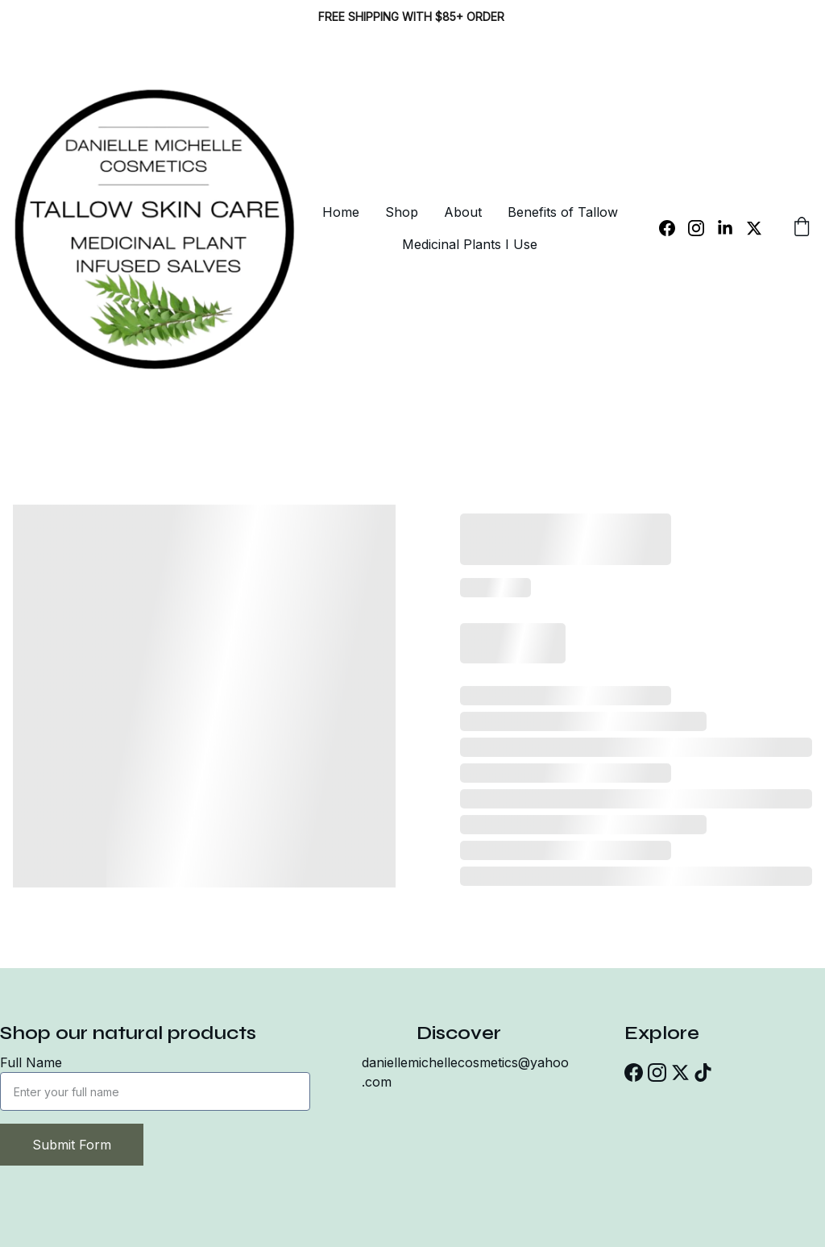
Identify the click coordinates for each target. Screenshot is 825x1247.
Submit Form (71, 1145)
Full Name (31, 1062)
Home (340, 212)
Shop (401, 212)
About (463, 212)
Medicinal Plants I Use (469, 244)
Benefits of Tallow (563, 212)
